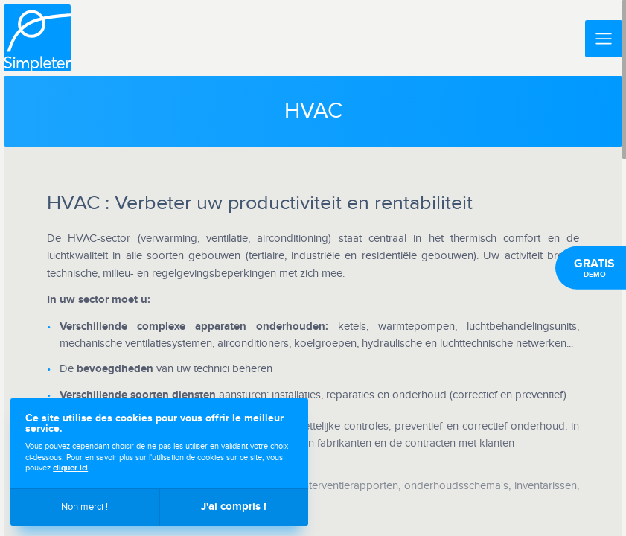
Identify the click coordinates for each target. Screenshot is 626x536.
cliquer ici (70, 468)
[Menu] (603, 38)
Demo (594, 268)
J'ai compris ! (233, 507)
